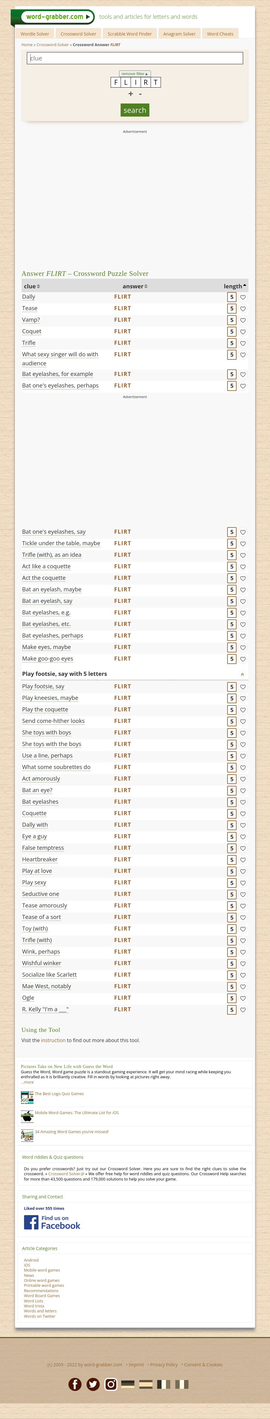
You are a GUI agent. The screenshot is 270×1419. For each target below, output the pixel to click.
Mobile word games (42, 1270)
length (233, 286)
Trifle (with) (37, 940)
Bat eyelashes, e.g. (46, 612)
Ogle (28, 997)
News (29, 1275)
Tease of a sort (41, 917)
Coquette (34, 813)
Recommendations (41, 1290)
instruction (53, 1040)
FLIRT (122, 296)
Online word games (42, 1280)
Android (31, 1260)
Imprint (136, 1365)
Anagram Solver (179, 34)
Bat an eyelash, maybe (52, 589)
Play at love (37, 870)
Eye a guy (34, 836)
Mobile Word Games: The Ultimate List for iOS (77, 1112)
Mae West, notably (46, 986)
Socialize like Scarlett (49, 974)
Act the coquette (44, 577)
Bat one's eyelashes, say (54, 531)
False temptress (43, 847)
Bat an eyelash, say (47, 600)
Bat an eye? (37, 790)
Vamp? (31, 319)
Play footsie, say (43, 686)
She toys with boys (46, 732)
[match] (243, 297)
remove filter (135, 73)
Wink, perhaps (41, 951)
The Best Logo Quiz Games (59, 1093)
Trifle (29, 342)
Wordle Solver (35, 34)
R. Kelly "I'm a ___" (45, 1009)
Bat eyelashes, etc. (46, 624)
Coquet (31, 331)
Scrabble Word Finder (130, 34)
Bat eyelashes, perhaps (52, 635)
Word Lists (33, 1301)
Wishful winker (41, 963)
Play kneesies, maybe (50, 697)
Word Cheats (220, 34)
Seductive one (40, 893)
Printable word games (44, 1285)
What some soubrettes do (56, 767)
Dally (28, 296)
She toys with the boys (51, 744)
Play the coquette (45, 709)
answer (133, 286)
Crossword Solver (78, 34)
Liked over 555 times (44, 1208)
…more (27, 1082)
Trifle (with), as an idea (52, 554)
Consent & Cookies (203, 1365)
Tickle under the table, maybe (61, 543)
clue (30, 286)
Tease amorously (44, 905)
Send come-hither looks (53, 720)
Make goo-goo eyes (47, 658)
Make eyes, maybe (46, 647)
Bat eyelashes (40, 801)
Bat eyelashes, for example (57, 374)
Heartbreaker (40, 859)
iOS (27, 1265)
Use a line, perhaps (47, 755)
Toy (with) (35, 928)
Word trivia (34, 1306)
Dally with (35, 824)
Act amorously (41, 778)
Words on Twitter (40, 1316)
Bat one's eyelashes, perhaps (60, 385)
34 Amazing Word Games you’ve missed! (72, 1131)
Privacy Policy (164, 1365)
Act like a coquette (46, 566)
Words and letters (40, 1311)
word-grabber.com (103, 1365)
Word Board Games (42, 1295)
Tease (30, 308)
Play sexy (34, 882)
